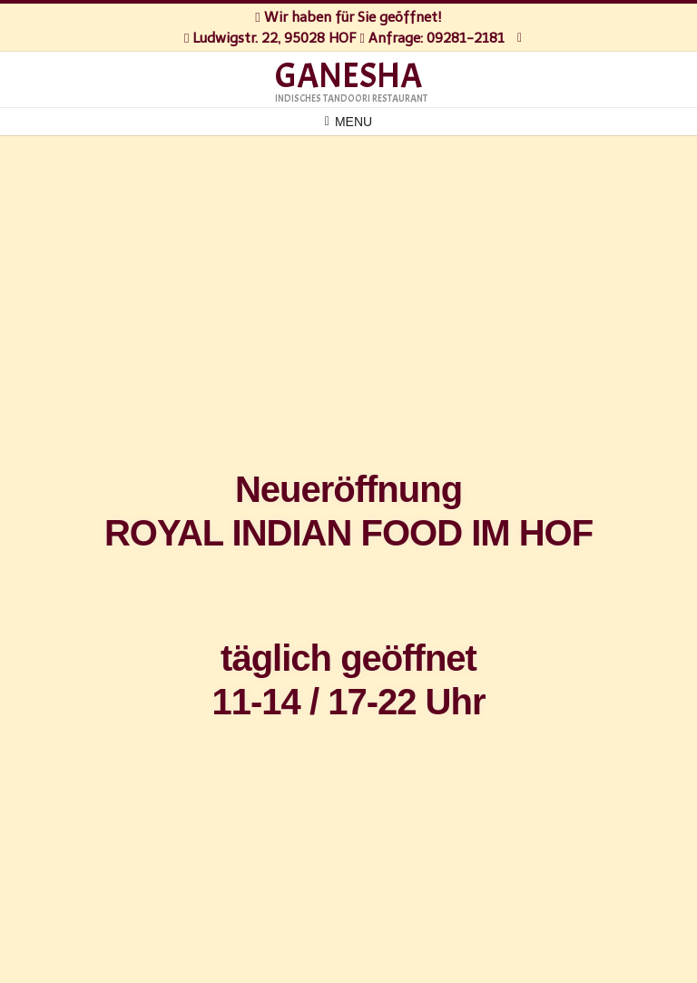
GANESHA (348, 76)
